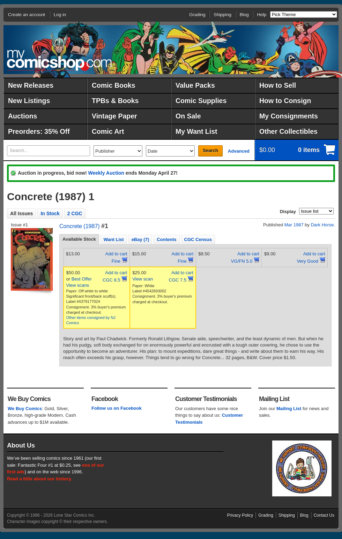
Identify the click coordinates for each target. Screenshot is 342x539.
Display (288, 211)
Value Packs (195, 85)
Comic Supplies (201, 100)
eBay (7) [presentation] (140, 239)
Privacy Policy (240, 515)
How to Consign (285, 100)
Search (210, 150)
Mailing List (289, 408)
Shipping (222, 14)
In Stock (49, 213)
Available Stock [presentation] (79, 239)
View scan (142, 279)
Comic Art (108, 131)
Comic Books (113, 85)
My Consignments (288, 116)
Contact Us (324, 515)
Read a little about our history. (39, 478)
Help (261, 14)
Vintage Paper (114, 116)
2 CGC (74, 213)
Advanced (239, 151)
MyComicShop (59, 60)
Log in (60, 14)
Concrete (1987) (79, 226)
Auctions (22, 116)
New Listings (29, 100)
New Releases (30, 85)
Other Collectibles (288, 131)
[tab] (79, 239)
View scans (77, 285)
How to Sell (277, 85)
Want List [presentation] (114, 239)
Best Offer (82, 279)
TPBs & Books (115, 100)
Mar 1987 (294, 224)
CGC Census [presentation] (198, 239)
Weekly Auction (106, 173)
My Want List (196, 131)
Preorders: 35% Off (39, 131)
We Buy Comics (25, 408)
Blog (244, 14)
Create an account (26, 14)
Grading (197, 14)
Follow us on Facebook (116, 408)
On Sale (188, 116)
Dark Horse (322, 224)
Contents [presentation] (166, 239)
